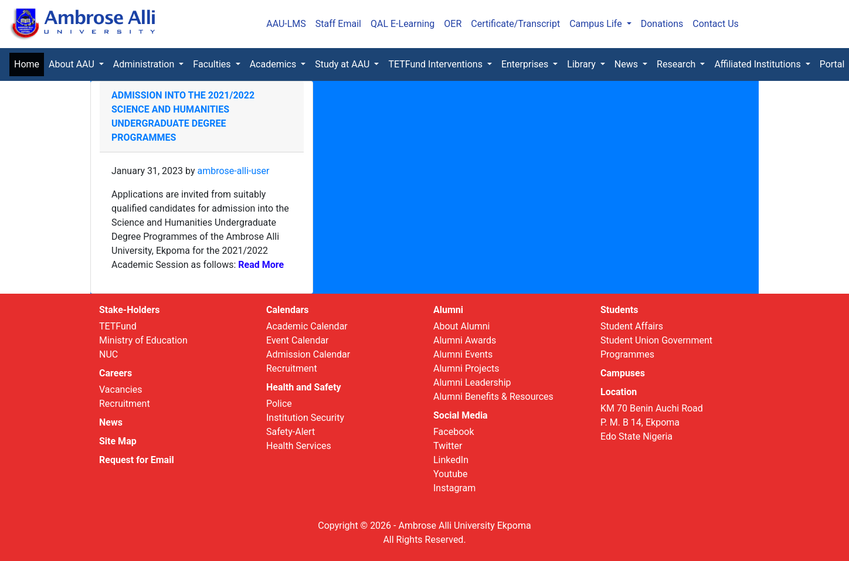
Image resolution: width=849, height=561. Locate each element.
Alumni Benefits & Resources (493, 396)
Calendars (287, 309)
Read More (260, 264)
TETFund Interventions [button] (436, 64)
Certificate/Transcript (515, 23)
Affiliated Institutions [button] (758, 64)
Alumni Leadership (472, 382)
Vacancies (120, 389)
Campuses (622, 373)
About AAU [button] (73, 64)
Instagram (454, 488)
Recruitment (124, 403)
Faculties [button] (213, 64)
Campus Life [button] (596, 23)
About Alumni (461, 326)
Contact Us (715, 23)
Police (279, 403)
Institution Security (305, 417)
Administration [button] (144, 64)
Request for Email (136, 459)
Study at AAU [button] (343, 64)
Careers (115, 373)
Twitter (447, 445)
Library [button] (582, 64)
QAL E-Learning (402, 23)
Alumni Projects (466, 368)
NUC (108, 354)
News (111, 422)
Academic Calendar (307, 326)
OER (452, 23)
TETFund (118, 326)
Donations (662, 23)
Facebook (453, 431)
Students (619, 309)
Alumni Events (463, 354)
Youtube (450, 474)
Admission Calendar (308, 354)
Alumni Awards (464, 340)
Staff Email (338, 23)
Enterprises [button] (526, 64)
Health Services (298, 445)
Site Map (118, 441)
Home (29, 63)
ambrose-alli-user (233, 170)
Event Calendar (297, 340)
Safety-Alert (290, 431)
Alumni (448, 309)
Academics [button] (274, 64)
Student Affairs (631, 326)
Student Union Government (656, 340)
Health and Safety (303, 387)
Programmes (627, 354)
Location (618, 391)
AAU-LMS (286, 23)
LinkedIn (450, 459)
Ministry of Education (143, 340)
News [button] (627, 64)
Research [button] (677, 64)
